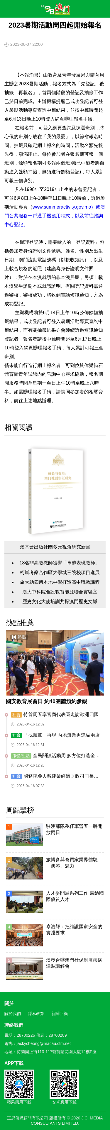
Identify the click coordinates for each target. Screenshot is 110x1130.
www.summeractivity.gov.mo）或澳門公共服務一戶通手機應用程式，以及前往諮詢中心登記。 (54, 215)
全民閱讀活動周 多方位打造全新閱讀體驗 (55, 756)
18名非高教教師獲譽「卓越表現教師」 (60, 562)
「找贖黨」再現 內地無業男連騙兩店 (55, 735)
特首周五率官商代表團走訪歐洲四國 (55, 715)
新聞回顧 (59, 1013)
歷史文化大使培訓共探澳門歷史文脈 (59, 601)
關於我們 (12, 1013)
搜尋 (88, 10)
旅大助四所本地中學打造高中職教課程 (60, 582)
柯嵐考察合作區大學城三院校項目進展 (60, 572)
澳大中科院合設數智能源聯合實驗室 (59, 591)
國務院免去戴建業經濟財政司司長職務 (55, 776)
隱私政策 (36, 1013)
